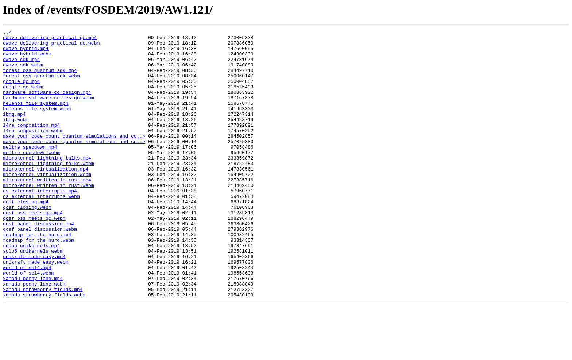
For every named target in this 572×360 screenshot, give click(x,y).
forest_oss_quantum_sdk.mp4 (40, 79)
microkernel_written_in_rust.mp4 (47, 210)
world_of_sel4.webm (28, 322)
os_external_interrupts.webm (41, 230)
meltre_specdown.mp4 (30, 171)
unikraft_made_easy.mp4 (34, 302)
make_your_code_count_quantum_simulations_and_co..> (74, 157)
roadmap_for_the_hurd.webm (38, 282)
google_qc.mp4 (21, 92)
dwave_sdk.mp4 (21, 65)
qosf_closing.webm (27, 243)
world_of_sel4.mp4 (27, 315)
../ (7, 33)
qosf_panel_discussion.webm (40, 269)
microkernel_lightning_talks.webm (48, 190)
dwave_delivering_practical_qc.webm (51, 46)
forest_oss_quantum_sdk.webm (41, 85)
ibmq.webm (15, 138)
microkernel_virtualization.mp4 (45, 197)
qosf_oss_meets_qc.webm (34, 256)
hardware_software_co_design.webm (48, 111)
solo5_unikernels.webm (33, 295)
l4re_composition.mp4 (31, 144)
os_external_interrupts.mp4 (40, 223)
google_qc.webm (23, 98)
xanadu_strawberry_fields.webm (44, 348)
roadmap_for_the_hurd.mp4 (37, 276)
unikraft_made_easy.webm (35, 309)
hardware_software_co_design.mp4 (47, 105)
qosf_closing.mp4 (26, 236)
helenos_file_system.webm (37, 125)
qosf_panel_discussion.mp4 (38, 263)
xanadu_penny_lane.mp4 (33, 328)
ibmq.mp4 (14, 131)
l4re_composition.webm (33, 151)
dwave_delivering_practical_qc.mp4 (50, 39)
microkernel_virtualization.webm (47, 203)
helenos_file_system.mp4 (35, 118)
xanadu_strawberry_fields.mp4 (42, 341)
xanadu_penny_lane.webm (34, 335)
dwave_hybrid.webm (27, 59)
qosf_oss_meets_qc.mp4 (33, 249)
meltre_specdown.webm (31, 177)
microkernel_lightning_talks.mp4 (47, 184)
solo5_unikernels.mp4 (31, 289)
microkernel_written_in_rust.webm (48, 217)
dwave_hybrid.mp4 (26, 52)
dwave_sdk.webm (23, 72)
